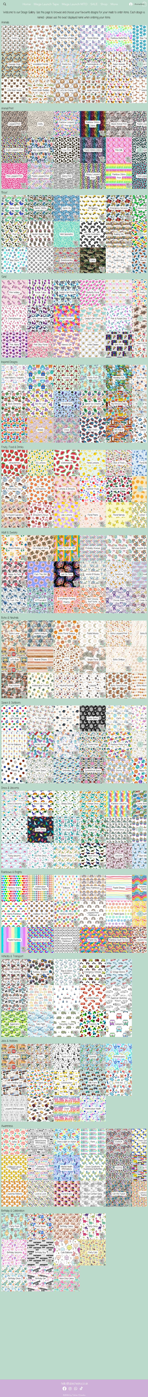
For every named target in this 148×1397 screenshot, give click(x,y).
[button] (144, 3)
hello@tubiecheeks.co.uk (74, 1383)
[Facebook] (64, 1389)
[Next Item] (140, 64)
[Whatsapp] (76, 1389)
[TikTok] (81, 1389)
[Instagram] (70, 1389)
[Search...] (11, 4)
